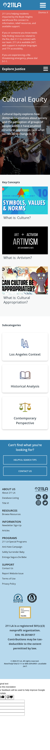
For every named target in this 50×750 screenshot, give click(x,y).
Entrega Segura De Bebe (14, 557)
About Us (8, 489)
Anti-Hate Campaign (12, 546)
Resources (9, 510)
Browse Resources (11, 514)
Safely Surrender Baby (13, 552)
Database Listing (10, 497)
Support (8, 564)
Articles (6, 530)
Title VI (5, 503)
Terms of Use (8, 578)
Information (11, 521)
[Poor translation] (9, 697)
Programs (9, 538)
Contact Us (7, 568)
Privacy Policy (9, 583)
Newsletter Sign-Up (11, 525)
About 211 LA (8, 492)
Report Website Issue (12, 573)
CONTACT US (25, 471)
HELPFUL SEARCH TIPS (25, 459)
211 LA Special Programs (14, 541)
